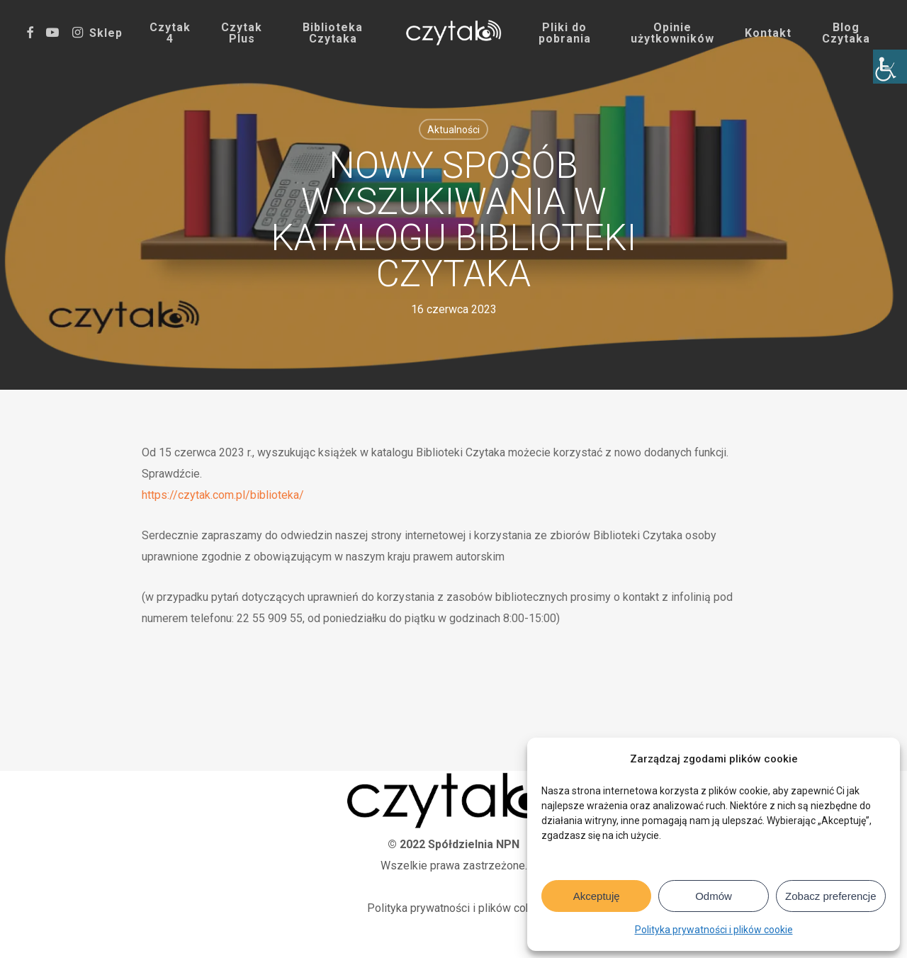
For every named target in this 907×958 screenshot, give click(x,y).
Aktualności (453, 129)
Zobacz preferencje (830, 896)
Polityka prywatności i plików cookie (714, 929)
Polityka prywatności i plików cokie (454, 908)
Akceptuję (596, 896)
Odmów (713, 896)
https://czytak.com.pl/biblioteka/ (223, 495)
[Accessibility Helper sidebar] (890, 67)
